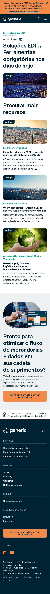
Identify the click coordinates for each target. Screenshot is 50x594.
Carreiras (8, 480)
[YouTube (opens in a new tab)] (12, 552)
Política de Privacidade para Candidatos (20, 568)
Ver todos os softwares (15, 456)
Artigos (29, 413)
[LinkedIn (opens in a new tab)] (20, 39)
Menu (45, 19)
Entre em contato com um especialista (25, 533)
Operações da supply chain (16, 448)
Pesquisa (39, 19)
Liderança (8, 476)
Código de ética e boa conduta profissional (22, 573)
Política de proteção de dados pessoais (20, 562)
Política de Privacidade (13, 565)
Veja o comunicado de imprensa (24, 11)
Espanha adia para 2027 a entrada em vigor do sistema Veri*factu (23, 154)
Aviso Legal (8, 570)
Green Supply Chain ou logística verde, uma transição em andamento (18, 266)
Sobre (6, 472)
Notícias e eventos (12, 485)
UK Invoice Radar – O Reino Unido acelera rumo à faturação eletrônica (25, 209)
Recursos (16, 413)
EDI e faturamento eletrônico (17, 452)
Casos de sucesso (12, 501)
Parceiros (8, 521)
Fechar (47, 3)
